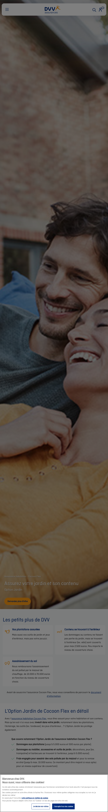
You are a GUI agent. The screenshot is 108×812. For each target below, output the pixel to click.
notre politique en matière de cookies (35, 803)
